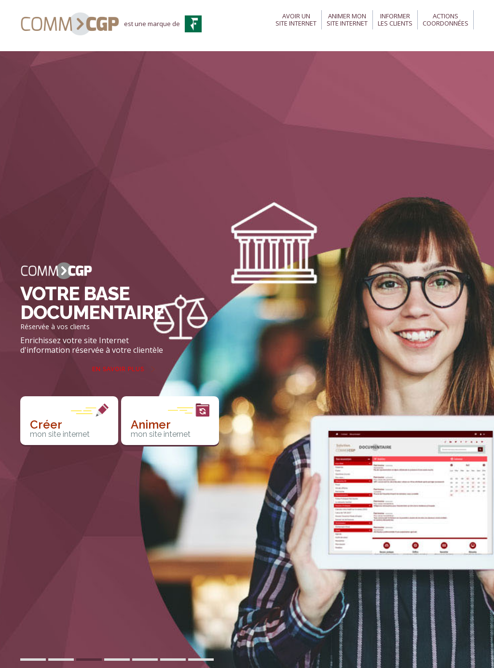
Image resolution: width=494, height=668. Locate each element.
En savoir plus (118, 369)
